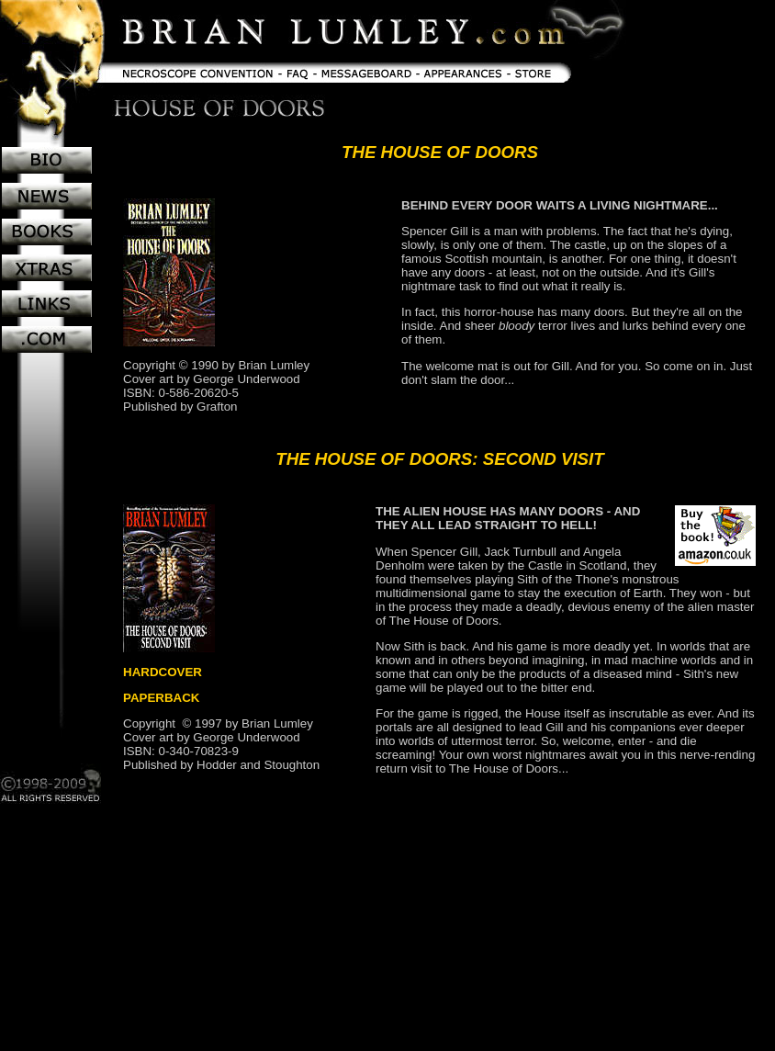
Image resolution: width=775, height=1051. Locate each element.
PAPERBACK (161, 698)
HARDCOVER (162, 672)
